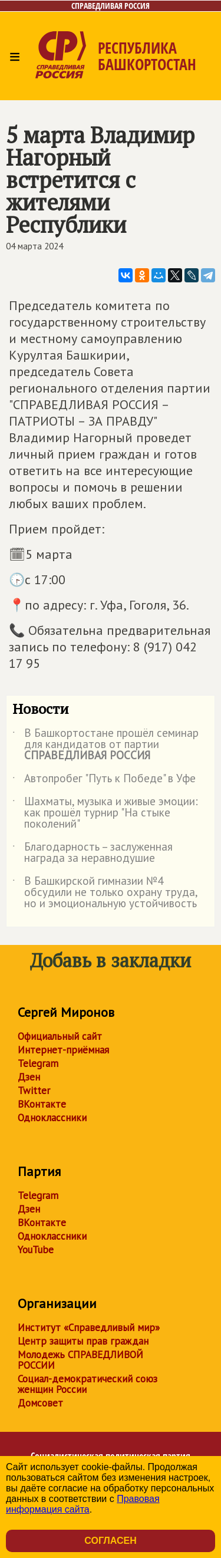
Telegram (38, 1063)
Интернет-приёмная (63, 1050)
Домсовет (40, 1403)
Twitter (34, 1090)
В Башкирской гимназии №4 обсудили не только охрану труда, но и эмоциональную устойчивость (104, 892)
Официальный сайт (60, 1036)
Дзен (29, 1077)
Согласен (110, 1541)
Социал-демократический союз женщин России (87, 1384)
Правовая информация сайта (83, 1504)
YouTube (36, 1249)
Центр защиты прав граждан (83, 1341)
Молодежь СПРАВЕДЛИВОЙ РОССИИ (80, 1360)
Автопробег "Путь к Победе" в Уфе (104, 780)
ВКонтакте (42, 1104)
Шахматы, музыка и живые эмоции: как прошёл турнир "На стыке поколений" (105, 813)
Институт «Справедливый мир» (89, 1327)
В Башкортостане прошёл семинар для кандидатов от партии (105, 744)
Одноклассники (52, 1117)
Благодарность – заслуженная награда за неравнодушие (92, 853)
